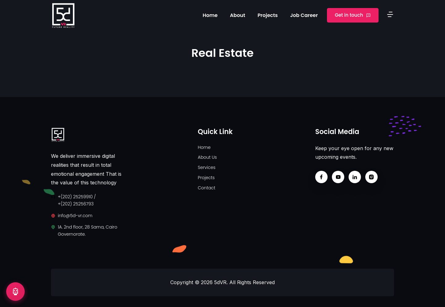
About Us (207, 157)
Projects (267, 15)
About (237, 15)
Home (210, 15)
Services (206, 167)
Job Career (304, 15)
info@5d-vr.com (75, 215)
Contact (206, 188)
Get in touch (353, 15)
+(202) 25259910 (75, 197)
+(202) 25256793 (76, 204)
